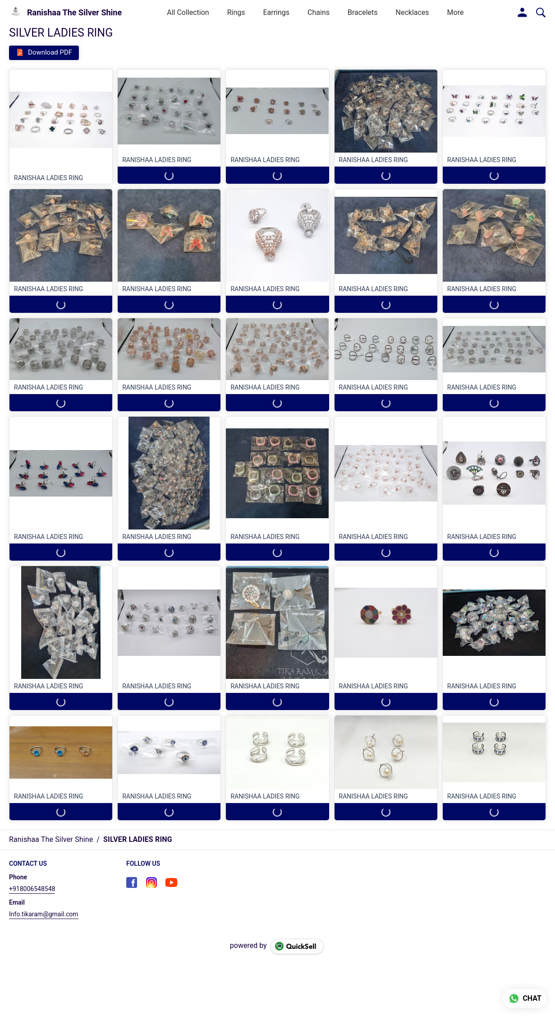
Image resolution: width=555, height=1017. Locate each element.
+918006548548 (32, 888)
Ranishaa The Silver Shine (74, 12)
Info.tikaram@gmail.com (43, 914)
